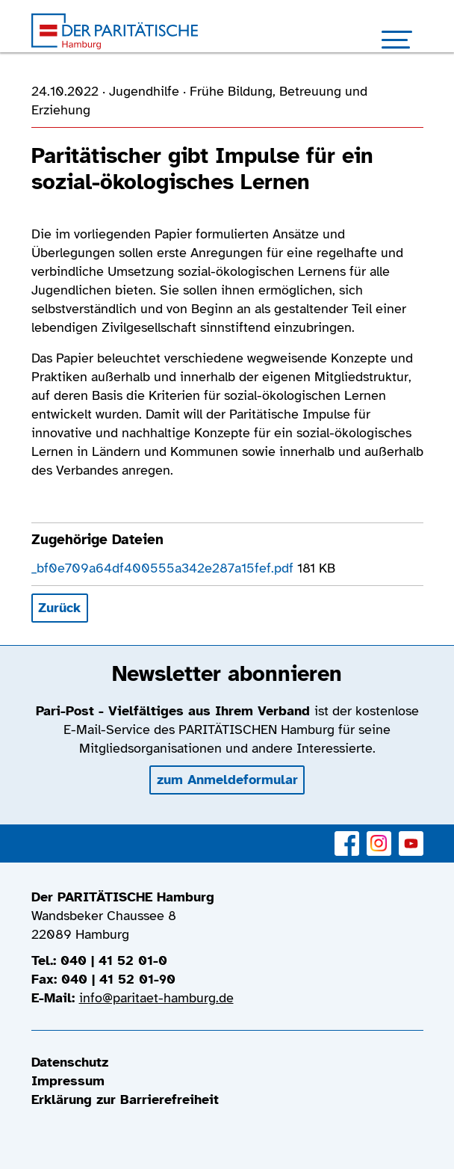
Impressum (68, 1081)
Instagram (379, 835)
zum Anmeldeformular (227, 779)
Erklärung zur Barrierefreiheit (125, 1099)
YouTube (411, 835)
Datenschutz (69, 1062)
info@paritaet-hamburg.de (156, 998)
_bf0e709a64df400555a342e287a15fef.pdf (164, 568)
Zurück (59, 607)
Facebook (347, 835)
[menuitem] (227, 1062)
